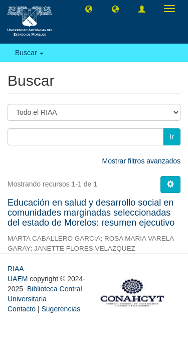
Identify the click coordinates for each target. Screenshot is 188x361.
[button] (89, 8)
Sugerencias (60, 309)
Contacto (22, 309)
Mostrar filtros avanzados (141, 161)
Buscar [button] (29, 53)
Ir (171, 137)
